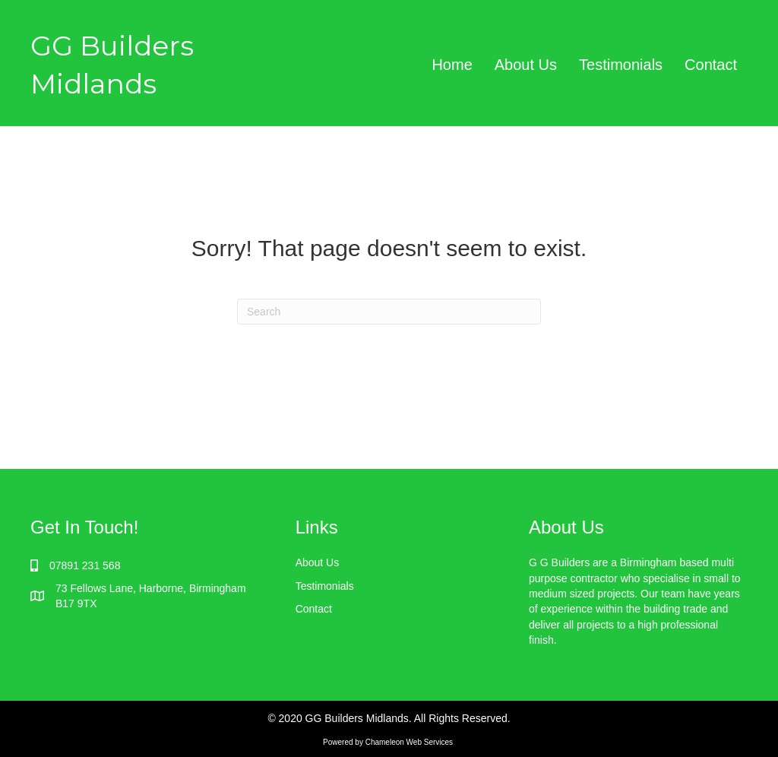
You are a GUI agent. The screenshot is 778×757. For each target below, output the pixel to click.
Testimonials (325, 586)
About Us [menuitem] (526, 64)
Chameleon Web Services (410, 742)
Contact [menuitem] (711, 64)
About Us (318, 562)
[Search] (389, 312)
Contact (314, 609)
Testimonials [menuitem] (621, 64)
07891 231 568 (84, 565)
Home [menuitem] (452, 64)
